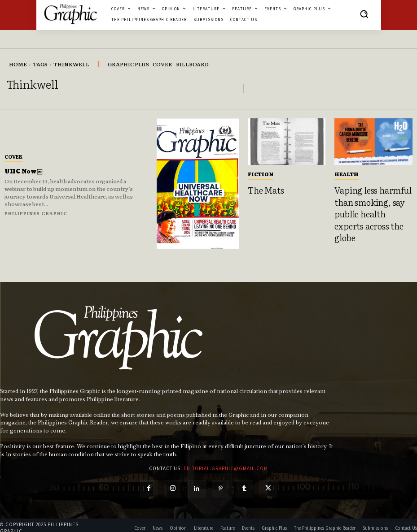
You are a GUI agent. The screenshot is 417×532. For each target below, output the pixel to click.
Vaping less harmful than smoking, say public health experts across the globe (369, 204)
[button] (364, 14)
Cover (13, 156)
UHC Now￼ (26, 171)
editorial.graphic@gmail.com (226, 462)
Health (346, 173)
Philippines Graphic (35, 213)
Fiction (260, 173)
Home (18, 64)
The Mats (263, 189)
